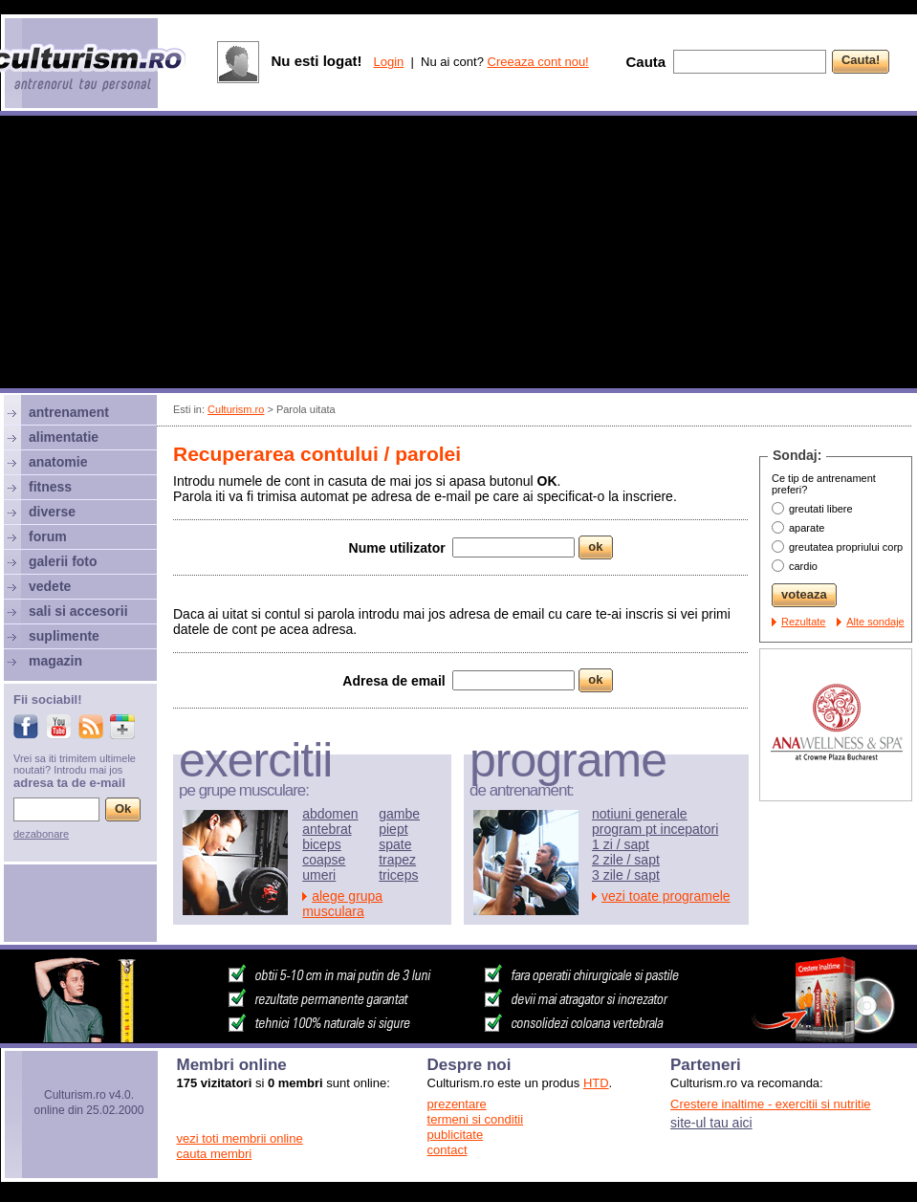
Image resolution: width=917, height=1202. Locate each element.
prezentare (457, 1104)
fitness (50, 486)
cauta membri (214, 1154)
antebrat (326, 829)
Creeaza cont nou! (538, 62)
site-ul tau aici (711, 1122)
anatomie (58, 462)
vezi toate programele (666, 896)
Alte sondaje (875, 621)
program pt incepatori (655, 829)
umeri (319, 875)
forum (48, 536)
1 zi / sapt (620, 844)
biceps (321, 844)
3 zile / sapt (626, 875)
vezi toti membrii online (240, 1138)
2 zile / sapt (626, 859)
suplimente (64, 636)
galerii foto (63, 561)
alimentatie (63, 437)
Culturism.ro (235, 409)
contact (447, 1150)
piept (393, 829)
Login (388, 62)
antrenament (69, 412)
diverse (52, 511)
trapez (397, 859)
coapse (323, 859)
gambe (399, 813)
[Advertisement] (459, 254)
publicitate (455, 1134)
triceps (398, 875)
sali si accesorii (78, 611)
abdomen (330, 813)
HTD (596, 1083)
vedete (50, 586)
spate (395, 844)
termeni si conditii (475, 1119)
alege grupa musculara (342, 903)
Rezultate (803, 621)
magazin (55, 660)
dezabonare (41, 834)
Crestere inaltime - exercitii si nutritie (770, 1104)
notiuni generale (640, 813)
